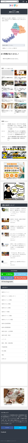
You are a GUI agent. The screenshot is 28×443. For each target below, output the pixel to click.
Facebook (7, 427)
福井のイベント (5, 292)
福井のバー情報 (5, 311)
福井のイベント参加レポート (9, 296)
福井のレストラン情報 (7, 319)
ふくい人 (4, 339)
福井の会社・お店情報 (7, 331)
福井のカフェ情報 (6, 307)
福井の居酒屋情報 (6, 327)
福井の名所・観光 (6, 335)
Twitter (20, 427)
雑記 (3, 354)
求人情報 (4, 350)
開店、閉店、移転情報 (7, 343)
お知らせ (4, 358)
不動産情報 (4, 347)
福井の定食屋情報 (6, 323)
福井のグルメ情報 (6, 303)
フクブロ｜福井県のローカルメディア (9, 440)
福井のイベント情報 (7, 300)
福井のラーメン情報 (7, 315)
